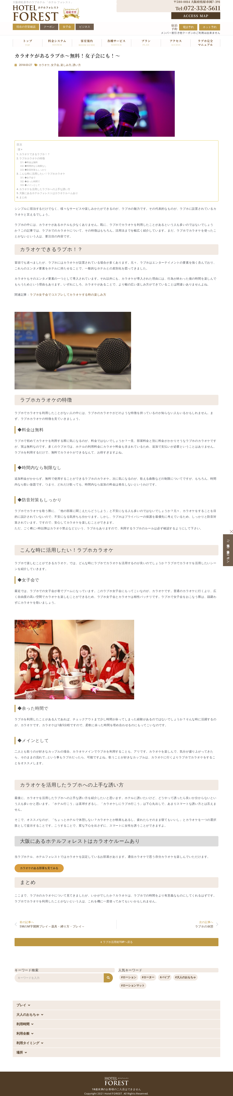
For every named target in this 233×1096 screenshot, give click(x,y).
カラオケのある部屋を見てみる (39, 868)
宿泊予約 (174, 27)
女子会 (55, 65)
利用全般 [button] (24, 1033)
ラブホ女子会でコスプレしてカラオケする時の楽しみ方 (68, 294)
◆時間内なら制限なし (35, 166)
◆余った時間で (32, 181)
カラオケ (44, 65)
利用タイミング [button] (29, 1043)
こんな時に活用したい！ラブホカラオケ (42, 173)
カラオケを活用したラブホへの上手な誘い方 (44, 189)
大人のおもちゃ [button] (29, 1014)
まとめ (23, 197)
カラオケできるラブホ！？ (34, 154)
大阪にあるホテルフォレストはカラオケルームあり (48, 193)
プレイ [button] (23, 1005)
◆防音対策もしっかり (35, 170)
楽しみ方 (65, 65)
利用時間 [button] (24, 1024)
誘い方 (77, 65)
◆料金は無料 (31, 162)
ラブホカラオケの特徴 (32, 158)
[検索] (108, 977)
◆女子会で (30, 177)
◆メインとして (32, 185)
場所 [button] (21, 1052)
